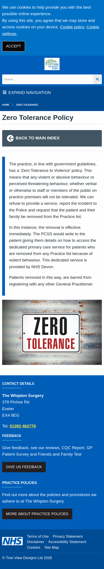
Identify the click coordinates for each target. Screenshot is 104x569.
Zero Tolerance (27, 104)
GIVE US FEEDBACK (24, 467)
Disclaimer (35, 542)
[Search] (47, 79)
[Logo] (52, 64)
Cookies (33, 547)
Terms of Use (38, 536)
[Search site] (97, 79)
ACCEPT (13, 46)
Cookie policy (72, 27)
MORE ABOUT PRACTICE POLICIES (37, 514)
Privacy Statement (68, 536)
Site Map (51, 547)
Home (5, 104)
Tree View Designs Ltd (24, 558)
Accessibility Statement (67, 542)
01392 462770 (23, 426)
